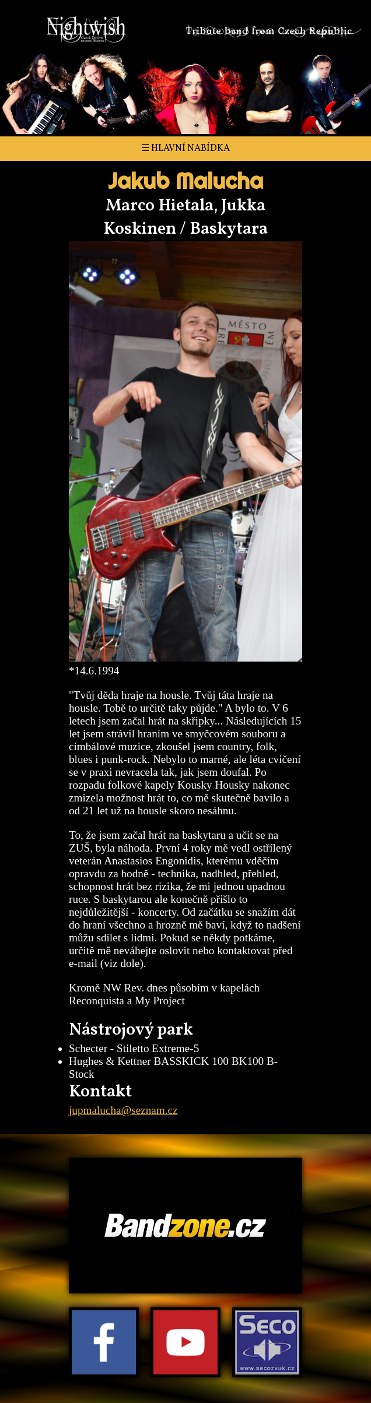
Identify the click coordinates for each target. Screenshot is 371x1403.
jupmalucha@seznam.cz (123, 1110)
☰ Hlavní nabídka (185, 148)
